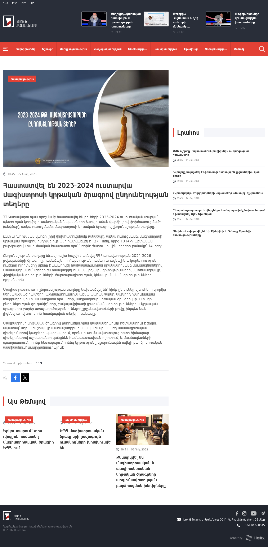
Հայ (5, 3)
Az (32, 3)
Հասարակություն (166, 49)
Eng (14, 3)
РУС (24, 3)
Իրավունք (191, 49)
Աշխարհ (47, 49)
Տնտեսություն (137, 49)
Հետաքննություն (215, 49)
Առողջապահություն (73, 49)
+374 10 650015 (254, 525)
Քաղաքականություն (108, 49)
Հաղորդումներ (25, 49)
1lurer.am (20, 530)
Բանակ (239, 49)
